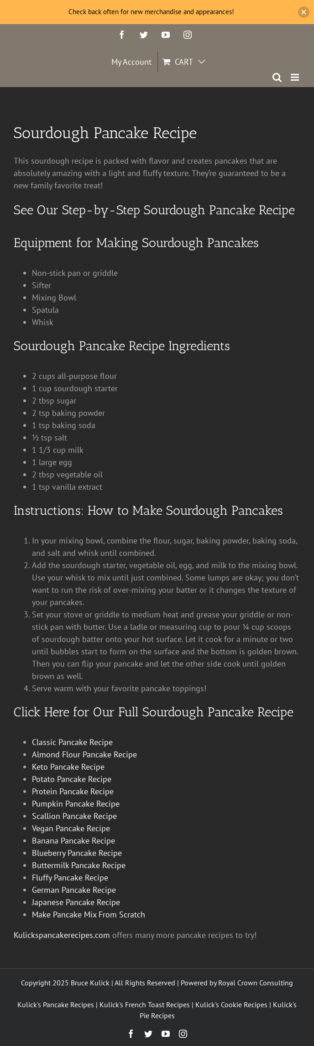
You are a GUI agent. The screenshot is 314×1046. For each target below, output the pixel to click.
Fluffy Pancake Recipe (70, 877)
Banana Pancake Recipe (73, 840)
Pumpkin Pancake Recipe (76, 803)
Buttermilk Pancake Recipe (79, 865)
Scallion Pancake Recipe (74, 816)
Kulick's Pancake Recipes (55, 1004)
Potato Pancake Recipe (71, 779)
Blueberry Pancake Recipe (77, 853)
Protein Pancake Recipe (73, 791)
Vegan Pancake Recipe (71, 828)
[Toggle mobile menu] (295, 77)
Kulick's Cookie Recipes (231, 1004)
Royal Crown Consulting (255, 982)
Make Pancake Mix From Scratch (88, 914)
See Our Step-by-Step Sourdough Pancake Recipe (154, 209)
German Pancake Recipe (74, 890)
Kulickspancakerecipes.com (62, 935)
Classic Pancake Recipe (72, 742)
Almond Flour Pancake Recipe (84, 754)
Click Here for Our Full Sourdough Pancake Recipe (153, 712)
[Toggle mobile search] (277, 77)
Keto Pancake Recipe (68, 766)
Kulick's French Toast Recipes (144, 1004)
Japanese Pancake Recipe (76, 902)
